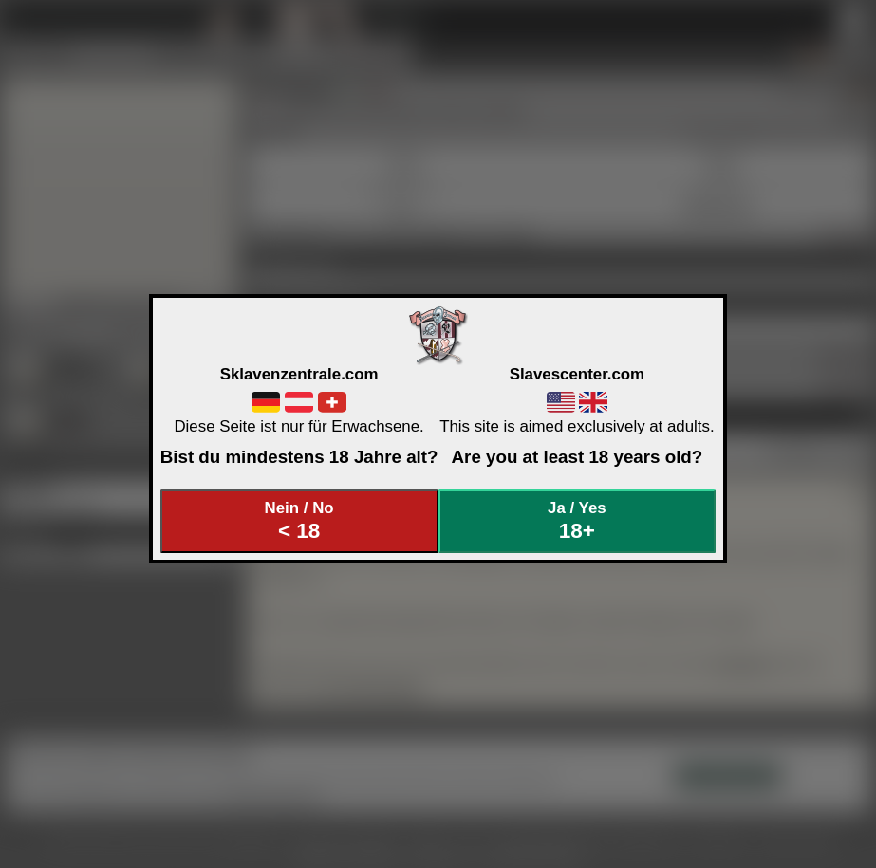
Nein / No (299, 521)
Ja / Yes (577, 521)
